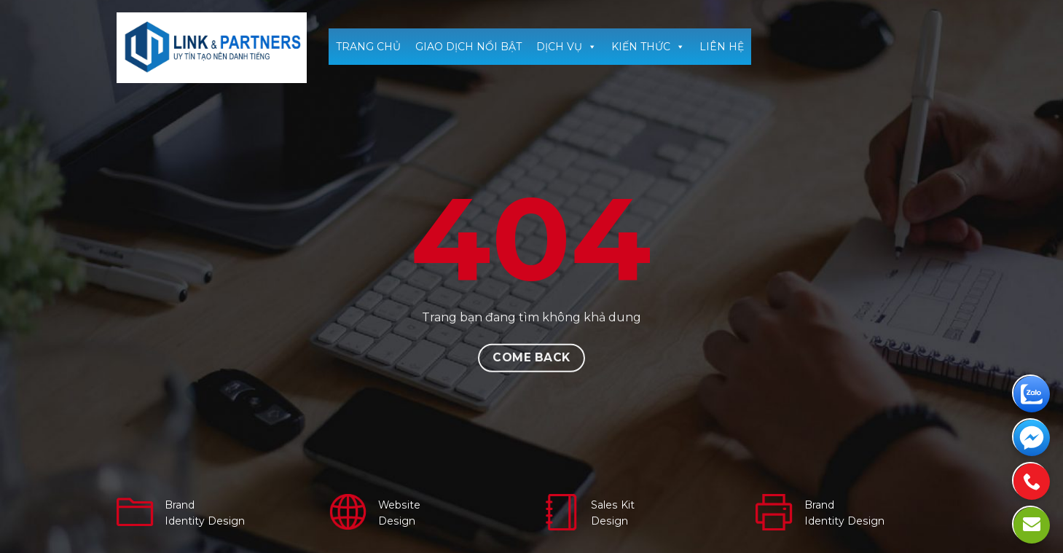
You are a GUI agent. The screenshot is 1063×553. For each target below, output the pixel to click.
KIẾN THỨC (648, 46)
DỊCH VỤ (566, 46)
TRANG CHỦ (368, 46)
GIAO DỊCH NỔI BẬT (468, 46)
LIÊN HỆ (721, 46)
